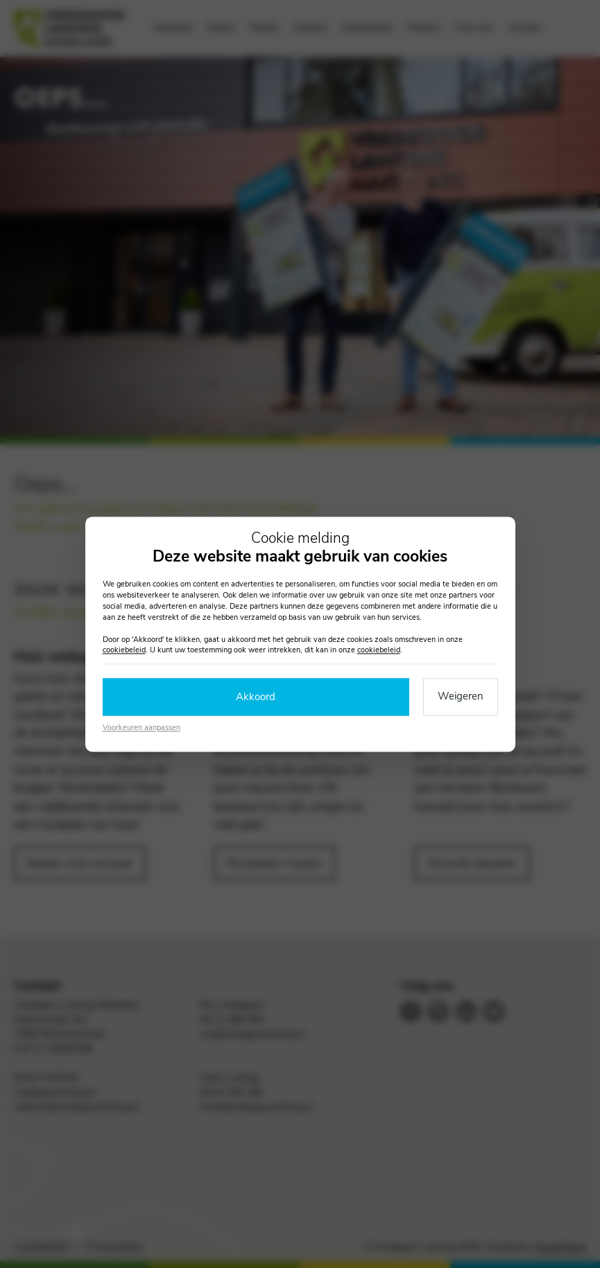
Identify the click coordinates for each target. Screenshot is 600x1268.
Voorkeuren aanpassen (141, 728)
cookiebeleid (124, 650)
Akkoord (255, 697)
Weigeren (460, 696)
